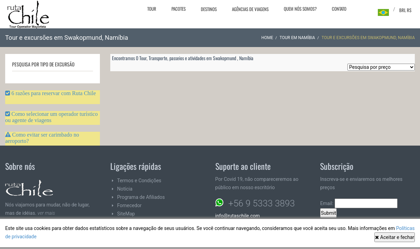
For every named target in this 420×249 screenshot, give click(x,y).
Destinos (209, 9)
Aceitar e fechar (394, 237)
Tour (151, 8)
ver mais (46, 213)
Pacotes (178, 8)
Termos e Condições (139, 180)
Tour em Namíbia (297, 37)
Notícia (124, 189)
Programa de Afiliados (141, 197)
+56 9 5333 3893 (261, 203)
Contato (339, 8)
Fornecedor (129, 205)
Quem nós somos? (300, 8)
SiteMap (126, 213)
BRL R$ (405, 10)
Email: (359, 203)
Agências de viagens (250, 9)
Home (267, 37)
